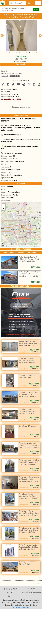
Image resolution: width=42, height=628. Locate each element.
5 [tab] (19, 52)
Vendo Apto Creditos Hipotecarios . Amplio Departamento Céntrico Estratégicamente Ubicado (28, 361)
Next (40, 35)
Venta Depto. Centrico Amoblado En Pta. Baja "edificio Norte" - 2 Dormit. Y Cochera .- (29, 497)
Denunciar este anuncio (21, 107)
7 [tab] (26, 52)
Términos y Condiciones (20, 607)
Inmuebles (7, 8)
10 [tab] (36, 52)
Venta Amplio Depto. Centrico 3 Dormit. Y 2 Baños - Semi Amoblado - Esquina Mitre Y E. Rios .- (29, 514)
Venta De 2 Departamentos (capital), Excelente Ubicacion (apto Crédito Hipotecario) (28, 395)
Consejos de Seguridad (31, 592)
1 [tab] (6, 52)
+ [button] (3, 205)
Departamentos (19, 8)
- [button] (3, 208)
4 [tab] (16, 52)
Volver (36, 9)
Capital (10, 11)
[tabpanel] (21, 35)
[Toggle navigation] (38, 3)
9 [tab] (33, 52)
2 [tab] (9, 52)
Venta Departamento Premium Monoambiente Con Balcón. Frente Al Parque (28, 412)
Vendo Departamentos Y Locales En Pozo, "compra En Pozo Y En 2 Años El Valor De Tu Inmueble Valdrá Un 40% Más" (29, 447)
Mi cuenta (10, 592)
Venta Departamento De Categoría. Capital (27, 376)
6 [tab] (23, 52)
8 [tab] (30, 52)
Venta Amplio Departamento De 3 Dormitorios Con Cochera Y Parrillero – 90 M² (29, 479)
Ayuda (10, 596)
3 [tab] (13, 52)
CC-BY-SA (38, 246)
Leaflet (9, 246)
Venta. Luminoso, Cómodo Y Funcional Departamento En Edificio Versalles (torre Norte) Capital (29, 463)
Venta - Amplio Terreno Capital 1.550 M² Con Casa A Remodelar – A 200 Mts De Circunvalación (29, 275)
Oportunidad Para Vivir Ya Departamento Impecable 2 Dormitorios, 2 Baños (28, 343)
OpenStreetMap (23, 246)
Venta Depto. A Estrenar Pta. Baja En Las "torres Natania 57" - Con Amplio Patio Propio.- (29, 531)
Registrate (31, 589)
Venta (4, 11)
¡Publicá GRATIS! (10, 589)
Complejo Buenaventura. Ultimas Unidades (27, 563)
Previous (2, 35)
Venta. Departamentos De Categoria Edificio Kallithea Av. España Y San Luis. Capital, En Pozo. (28, 548)
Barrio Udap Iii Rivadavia (27, 426)
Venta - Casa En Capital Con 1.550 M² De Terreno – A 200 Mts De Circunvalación (29, 259)
